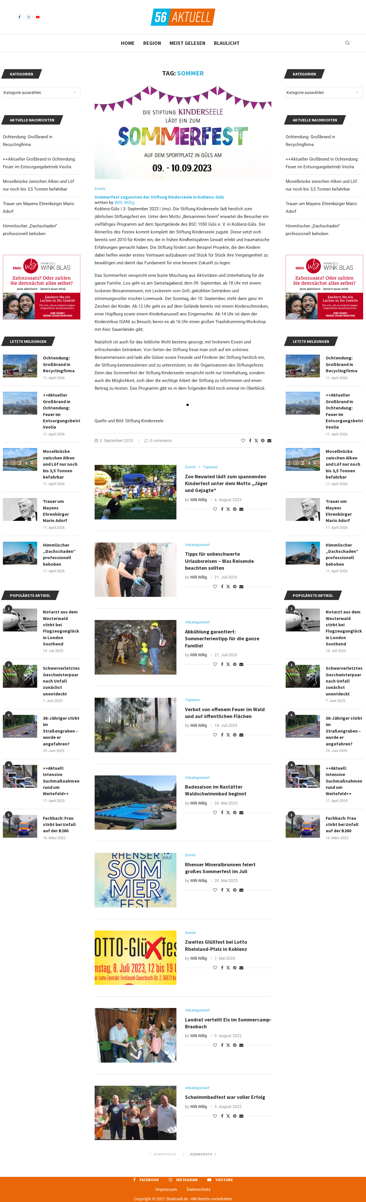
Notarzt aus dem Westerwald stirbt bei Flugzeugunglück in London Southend (344, 628)
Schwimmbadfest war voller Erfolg (225, 1097)
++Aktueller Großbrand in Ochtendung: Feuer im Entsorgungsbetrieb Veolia (344, 411)
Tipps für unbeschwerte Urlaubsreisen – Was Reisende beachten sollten (219, 561)
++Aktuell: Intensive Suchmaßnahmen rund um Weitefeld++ (344, 781)
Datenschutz (198, 1189)
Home (128, 43)
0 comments (158, 440)
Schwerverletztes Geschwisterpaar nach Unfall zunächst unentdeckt (344, 681)
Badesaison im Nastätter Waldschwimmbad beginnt (216, 790)
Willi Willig (124, 202)
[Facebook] (19, 17)
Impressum (166, 1189)
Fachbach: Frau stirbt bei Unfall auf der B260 (342, 824)
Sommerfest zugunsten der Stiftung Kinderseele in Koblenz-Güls (160, 197)
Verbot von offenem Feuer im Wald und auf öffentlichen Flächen (225, 712)
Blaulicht (227, 43)
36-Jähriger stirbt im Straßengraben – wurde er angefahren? (344, 731)
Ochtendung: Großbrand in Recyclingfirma (341, 364)
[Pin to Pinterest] (262, 440)
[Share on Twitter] (256, 440)
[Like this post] (243, 440)
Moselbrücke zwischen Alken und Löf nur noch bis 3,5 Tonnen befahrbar (343, 464)
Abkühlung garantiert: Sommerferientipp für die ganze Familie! (222, 638)
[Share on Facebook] (250, 440)
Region (152, 43)
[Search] (347, 43)
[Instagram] (28, 17)
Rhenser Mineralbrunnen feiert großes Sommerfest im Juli (220, 868)
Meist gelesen (187, 43)
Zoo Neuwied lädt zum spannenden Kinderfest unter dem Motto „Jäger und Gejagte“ (226, 483)
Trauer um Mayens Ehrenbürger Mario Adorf (339, 510)
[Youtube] (37, 17)
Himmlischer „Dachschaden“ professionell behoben (342, 554)
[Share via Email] (269, 440)
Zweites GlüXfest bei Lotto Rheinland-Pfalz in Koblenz (216, 945)
